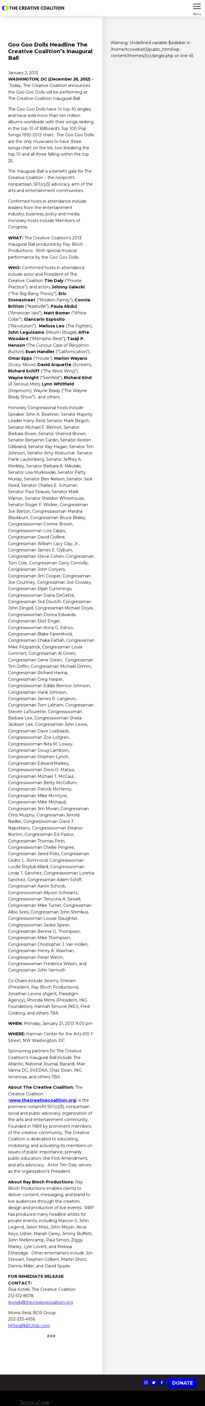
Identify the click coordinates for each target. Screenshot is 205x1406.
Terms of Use (35, 1402)
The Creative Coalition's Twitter (153, 1382)
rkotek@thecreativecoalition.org (40, 1302)
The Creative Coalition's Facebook (161, 1382)
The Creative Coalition (34, 8)
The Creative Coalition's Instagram (146, 1382)
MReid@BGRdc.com (29, 1325)
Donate (182, 1383)
